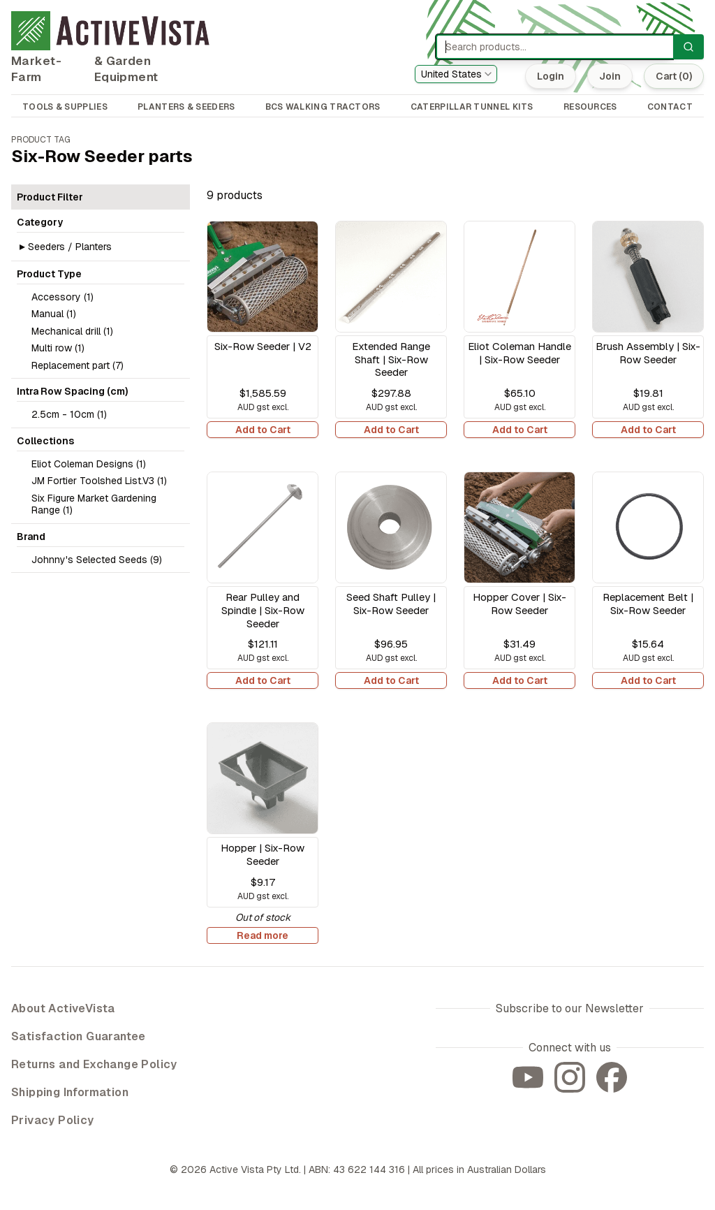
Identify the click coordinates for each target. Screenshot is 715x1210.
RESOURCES (590, 106)
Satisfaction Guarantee (78, 1036)
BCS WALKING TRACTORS (323, 106)
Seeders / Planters (70, 246)
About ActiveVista (63, 1008)
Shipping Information (69, 1092)
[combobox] (456, 74)
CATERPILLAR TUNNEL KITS (472, 106)
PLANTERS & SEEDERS (186, 106)
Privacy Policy (52, 1120)
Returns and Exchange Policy (94, 1064)
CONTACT (670, 106)
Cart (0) (674, 76)
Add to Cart (262, 429)
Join (610, 76)
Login (550, 76)
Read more (262, 935)
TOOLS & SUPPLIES (65, 106)
